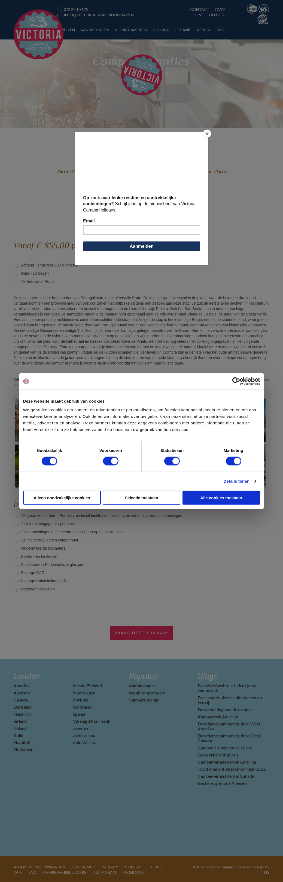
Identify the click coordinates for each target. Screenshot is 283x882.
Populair (144, 675)
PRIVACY (110, 867)
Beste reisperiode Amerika (223, 783)
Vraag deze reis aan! (141, 632)
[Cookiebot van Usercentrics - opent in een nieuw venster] (236, 381)
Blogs (207, 675)
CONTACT (199, 9)
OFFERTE (217, 15)
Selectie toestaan (141, 497)
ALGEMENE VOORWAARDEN (39, 867)
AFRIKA (204, 29)
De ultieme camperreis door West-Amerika (230, 726)
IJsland (20, 728)
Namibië (22, 742)
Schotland (82, 706)
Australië (22, 692)
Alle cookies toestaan (221, 497)
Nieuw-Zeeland (87, 685)
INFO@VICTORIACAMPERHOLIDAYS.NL (100, 15)
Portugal (81, 699)
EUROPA (161, 29)
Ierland (20, 721)
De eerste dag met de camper (225, 709)
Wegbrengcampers (147, 692)
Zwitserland (84, 735)
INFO (221, 29)
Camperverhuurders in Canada (226, 776)
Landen (27, 675)
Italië (18, 735)
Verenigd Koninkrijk (91, 721)
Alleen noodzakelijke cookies (62, 497)
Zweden (80, 728)
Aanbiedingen (142, 685)
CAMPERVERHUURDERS (64, 872)
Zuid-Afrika (84, 742)
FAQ (32, 872)
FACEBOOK (133, 872)
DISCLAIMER (83, 867)
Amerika (22, 685)
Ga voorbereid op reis (218, 754)
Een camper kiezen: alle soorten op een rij (230, 700)
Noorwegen (84, 692)
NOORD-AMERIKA (131, 29)
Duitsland (23, 706)
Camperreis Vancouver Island (225, 747)
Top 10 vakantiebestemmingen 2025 (232, 768)
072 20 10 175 (76, 9)
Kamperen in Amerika (218, 716)
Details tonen (236, 481)
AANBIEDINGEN (94, 29)
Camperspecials (144, 699)
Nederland (24, 749)
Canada (21, 699)
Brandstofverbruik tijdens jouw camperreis (227, 688)
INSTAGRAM (104, 872)
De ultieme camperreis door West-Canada (230, 738)
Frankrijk (22, 713)
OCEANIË (182, 29)
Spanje (79, 713)
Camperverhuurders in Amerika (227, 761)
